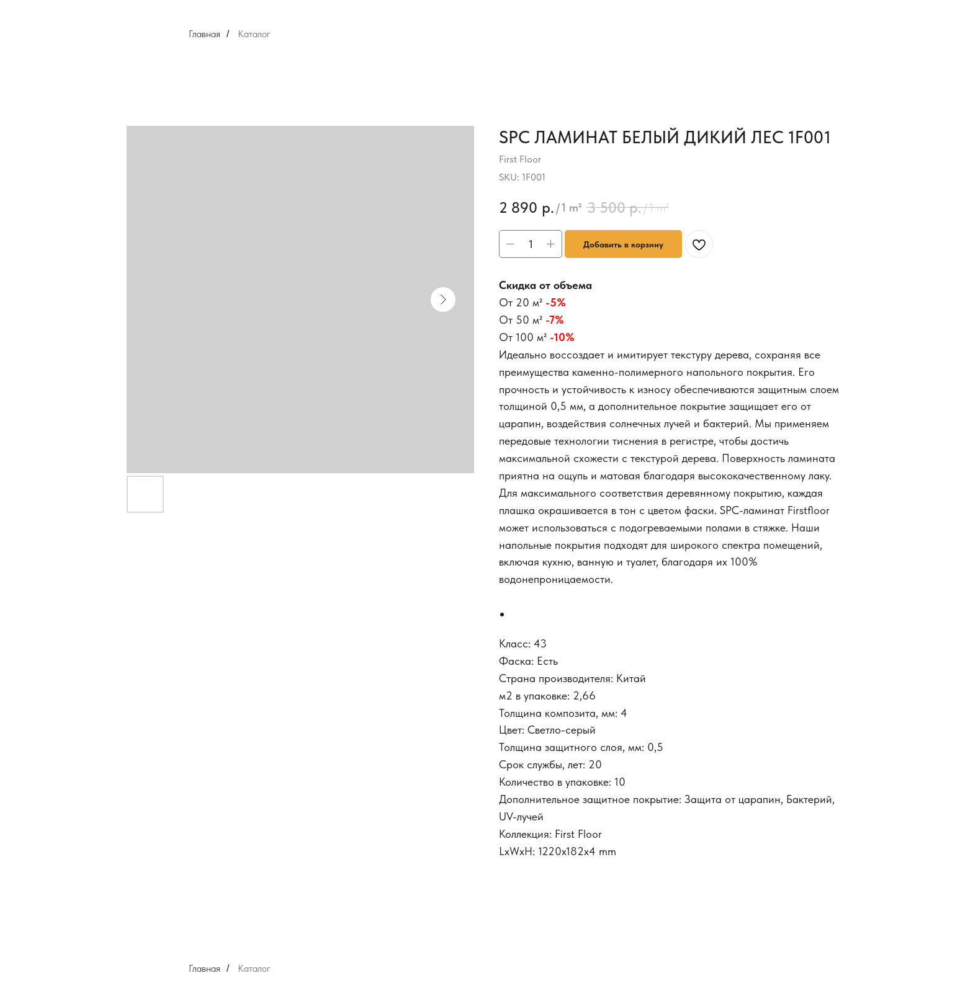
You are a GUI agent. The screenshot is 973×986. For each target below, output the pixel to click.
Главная (204, 34)
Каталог (254, 34)
